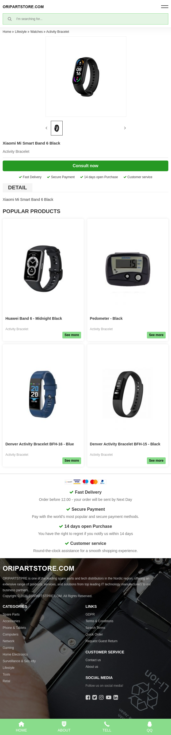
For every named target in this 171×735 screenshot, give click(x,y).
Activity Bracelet (57, 32)
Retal (6, 681)
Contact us (93, 660)
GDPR (90, 614)
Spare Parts (11, 614)
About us (92, 667)
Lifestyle (21, 32)
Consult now (85, 165)
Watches (36, 32)
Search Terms (95, 628)
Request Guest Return (101, 641)
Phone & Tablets (14, 628)
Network (8, 641)
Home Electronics (15, 654)
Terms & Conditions (99, 621)
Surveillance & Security (19, 661)
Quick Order (94, 634)
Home (7, 32)
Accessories (11, 621)
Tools (6, 674)
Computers (10, 634)
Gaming (8, 648)
